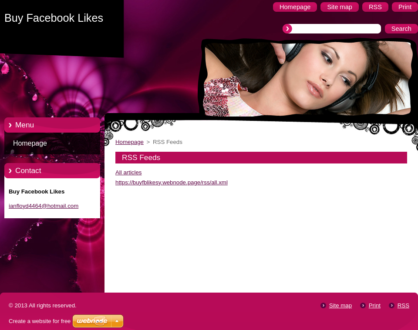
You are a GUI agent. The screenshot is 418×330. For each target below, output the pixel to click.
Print (375, 305)
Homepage (30, 143)
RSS (403, 305)
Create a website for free (40, 321)
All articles (128, 172)
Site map (340, 305)
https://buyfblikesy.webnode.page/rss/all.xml (171, 182)
